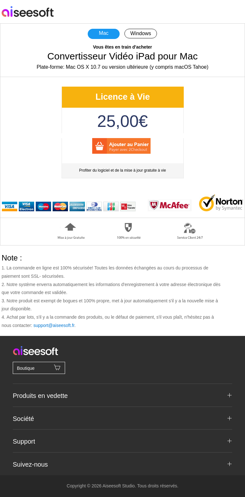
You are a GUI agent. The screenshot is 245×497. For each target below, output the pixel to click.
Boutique (39, 367)
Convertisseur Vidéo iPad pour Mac (122, 56)
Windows (140, 33)
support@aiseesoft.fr (54, 325)
